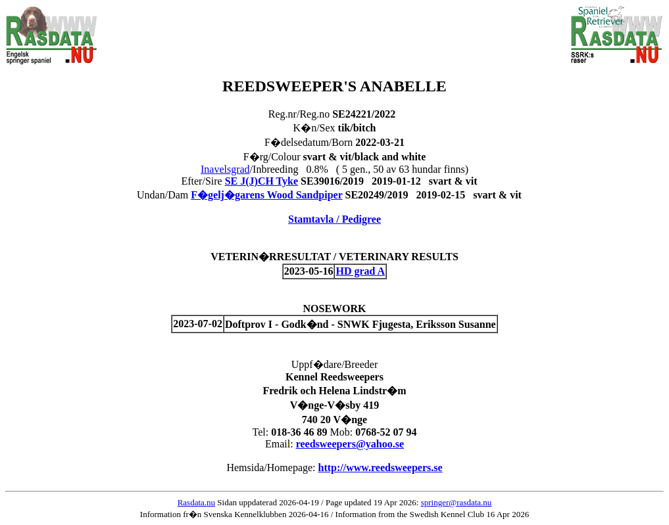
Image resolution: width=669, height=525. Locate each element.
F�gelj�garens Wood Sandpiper (266, 194)
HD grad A (360, 271)
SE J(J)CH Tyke (261, 181)
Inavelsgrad (225, 169)
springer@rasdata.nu (456, 502)
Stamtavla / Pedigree (334, 219)
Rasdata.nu (196, 502)
